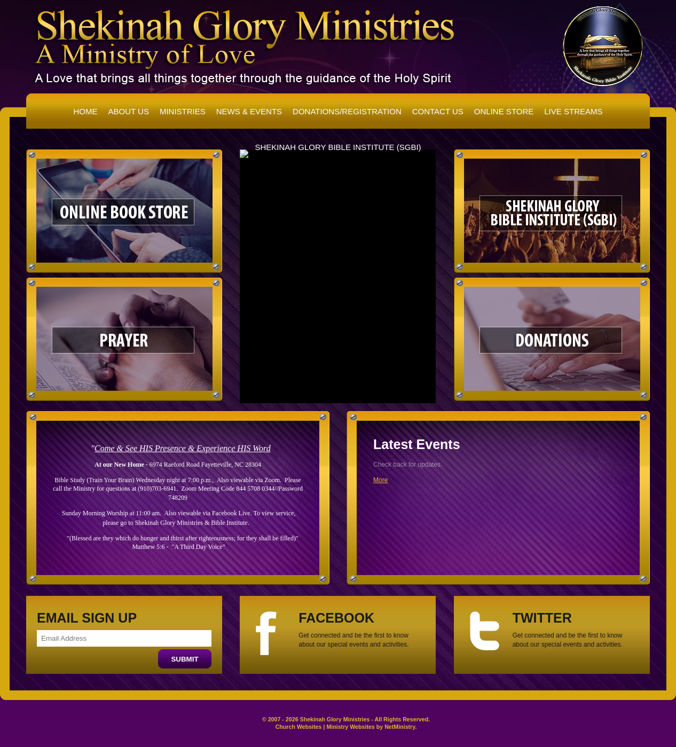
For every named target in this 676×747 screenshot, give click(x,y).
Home (86, 111)
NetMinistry (399, 727)
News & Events (249, 111)
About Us (128, 111)
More (380, 480)
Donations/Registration (347, 111)
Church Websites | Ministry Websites (326, 727)
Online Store (503, 111)
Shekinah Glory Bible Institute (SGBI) (338, 147)
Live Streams (573, 111)
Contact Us (437, 111)
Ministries (183, 111)
